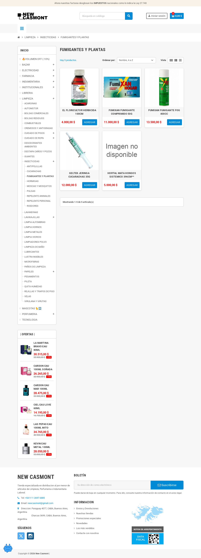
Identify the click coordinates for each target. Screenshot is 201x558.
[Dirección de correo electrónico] (112, 485)
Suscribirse (167, 485)
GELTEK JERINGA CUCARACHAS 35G (79, 175)
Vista (163, 60)
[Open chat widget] (8, 548)
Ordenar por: (108, 60)
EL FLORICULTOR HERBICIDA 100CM (79, 112)
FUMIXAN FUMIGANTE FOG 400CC (164, 112)
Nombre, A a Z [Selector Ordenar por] (126, 60)
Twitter (21, 535)
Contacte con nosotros (87, 533)
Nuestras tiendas (84, 513)
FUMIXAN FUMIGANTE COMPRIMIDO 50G (122, 112)
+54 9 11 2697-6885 (35, 498)
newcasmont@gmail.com (40, 503)
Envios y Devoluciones (87, 508)
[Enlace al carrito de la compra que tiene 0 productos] (177, 16)
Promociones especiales (88, 518)
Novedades (82, 523)
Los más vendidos (85, 528)
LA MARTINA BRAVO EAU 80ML (41, 346)
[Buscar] (106, 16)
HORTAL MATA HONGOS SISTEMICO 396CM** (121, 175)
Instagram (30, 535)
